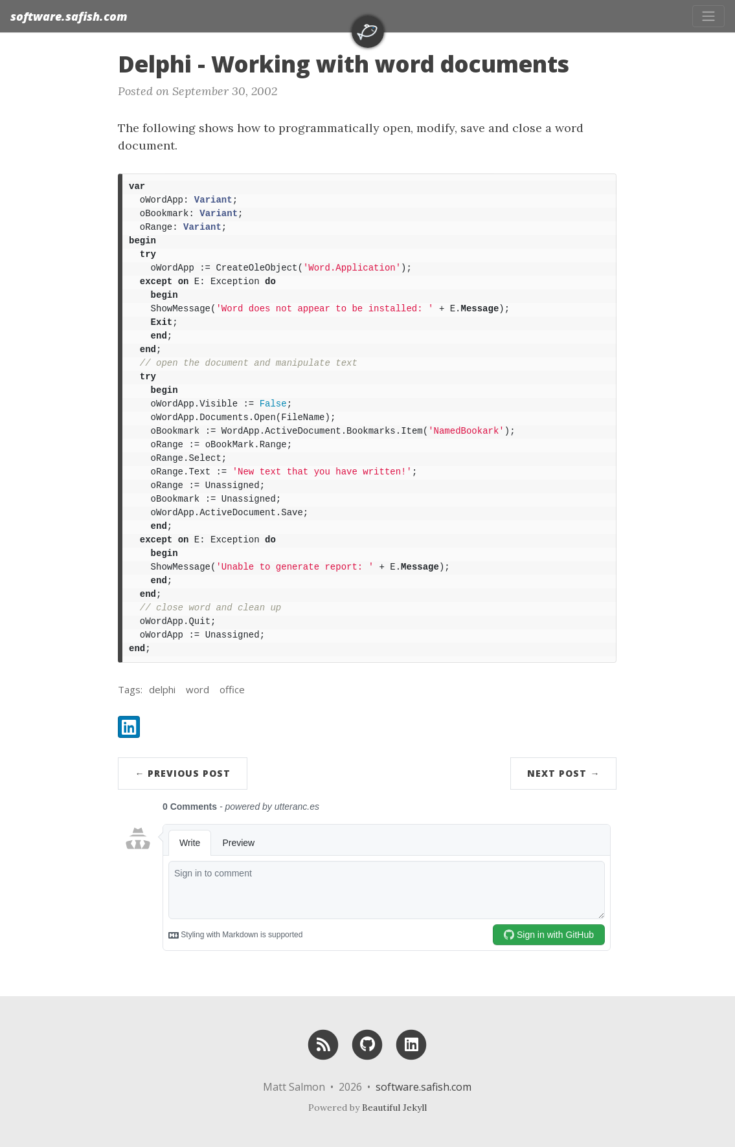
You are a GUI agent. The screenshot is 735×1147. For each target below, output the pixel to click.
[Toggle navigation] (708, 16)
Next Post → (563, 773)
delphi (162, 689)
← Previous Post (183, 773)
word (197, 689)
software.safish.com (69, 16)
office (232, 689)
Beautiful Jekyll (394, 1107)
